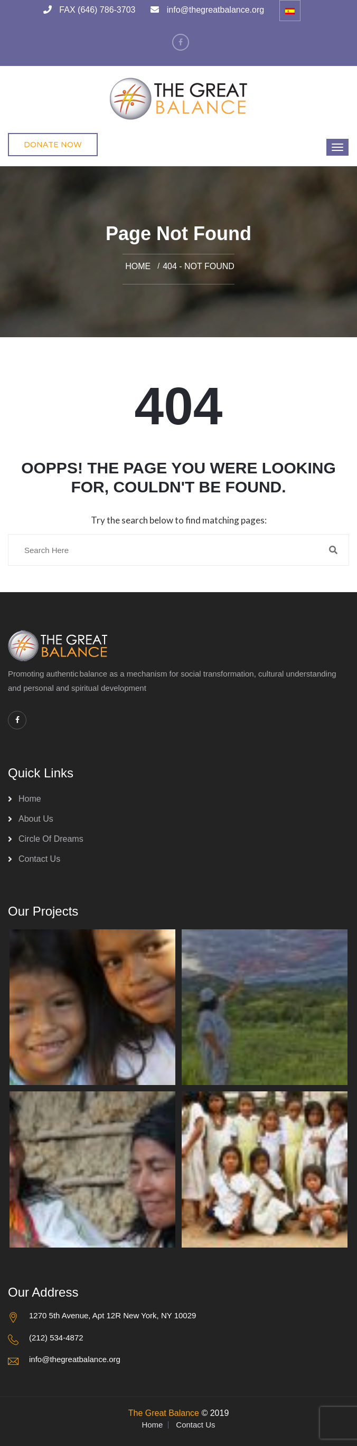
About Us (35, 818)
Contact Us (39, 858)
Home (138, 266)
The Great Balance (163, 1413)
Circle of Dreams (50, 838)
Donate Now (53, 144)
